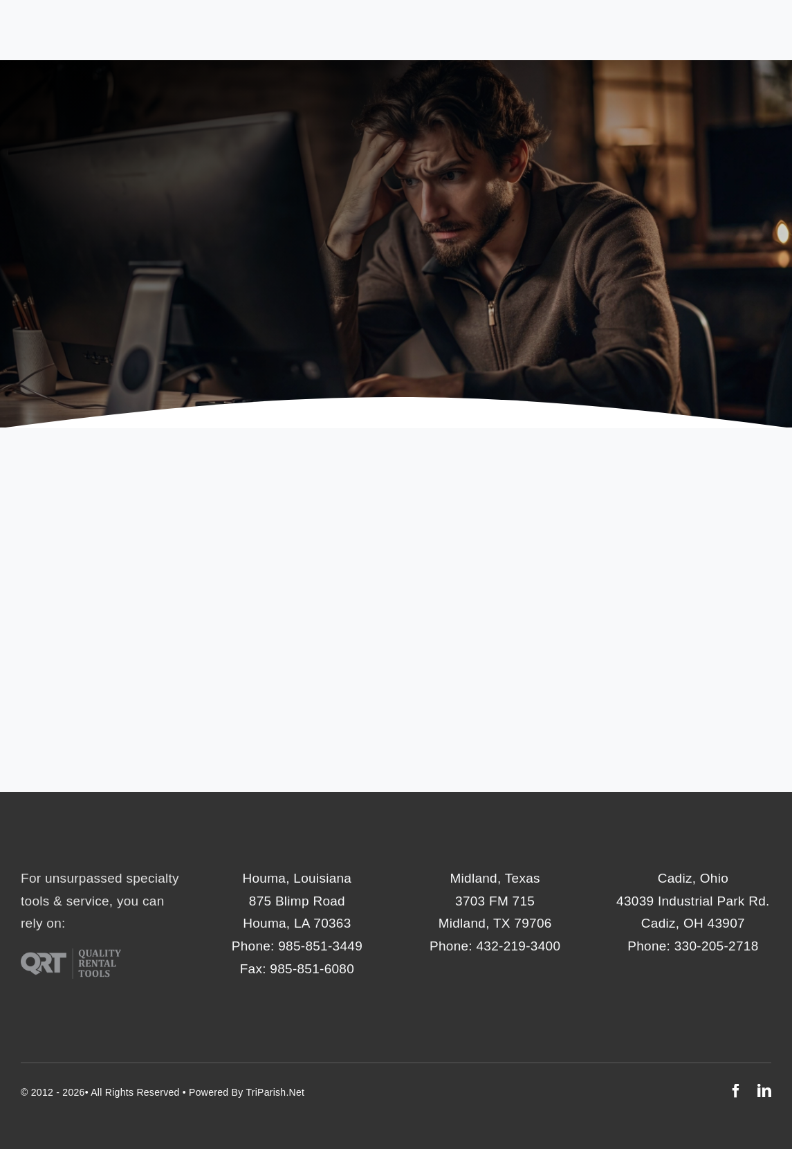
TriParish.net (275, 1092)
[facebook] (736, 1091)
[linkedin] (764, 1091)
